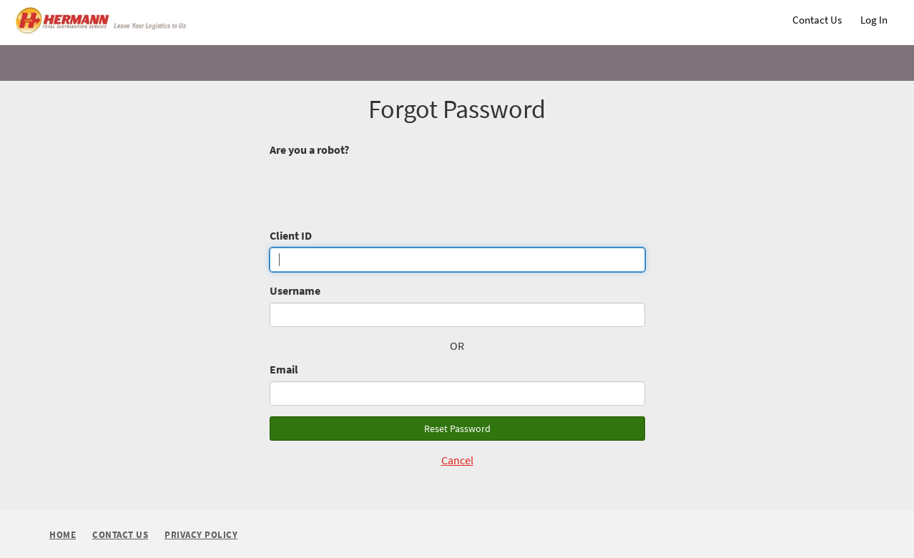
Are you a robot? (309, 149)
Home (62, 535)
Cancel (457, 460)
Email (284, 369)
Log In (874, 19)
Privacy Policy (200, 535)
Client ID (291, 235)
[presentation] (378, 189)
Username (295, 290)
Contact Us (817, 19)
